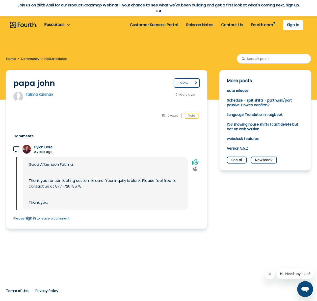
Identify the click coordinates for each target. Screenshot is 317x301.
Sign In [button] (293, 25)
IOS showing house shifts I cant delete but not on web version (262, 127)
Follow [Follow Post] (183, 83)
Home (11, 58)
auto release (237, 90)
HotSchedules (55, 58)
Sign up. (293, 5)
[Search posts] (274, 59)
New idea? (263, 160)
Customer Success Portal (154, 25)
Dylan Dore (43, 147)
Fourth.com (262, 25)
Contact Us (232, 25)
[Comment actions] (195, 169)
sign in (30, 218)
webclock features (242, 138)
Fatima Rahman (39, 94)
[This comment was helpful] (195, 161)
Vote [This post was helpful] (191, 115)
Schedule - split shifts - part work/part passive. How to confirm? (259, 103)
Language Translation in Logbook (254, 114)
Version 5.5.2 (237, 148)
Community (30, 58)
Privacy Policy (46, 290)
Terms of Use (17, 290)
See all (236, 160)
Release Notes (199, 25)
